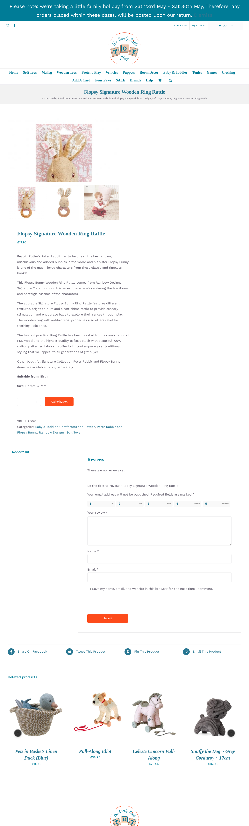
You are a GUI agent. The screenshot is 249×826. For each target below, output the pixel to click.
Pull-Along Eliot (95, 801)
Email (92, 620)
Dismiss (203, 15)
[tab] (20, 503)
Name (93, 602)
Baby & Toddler (46, 477)
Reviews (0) (20, 502)
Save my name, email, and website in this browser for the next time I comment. (152, 639)
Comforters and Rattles (77, 477)
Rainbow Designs (52, 483)
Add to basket (59, 452)
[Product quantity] (29, 452)
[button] (170, 80)
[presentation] (114, 652)
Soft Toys (73, 483)
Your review (97, 563)
